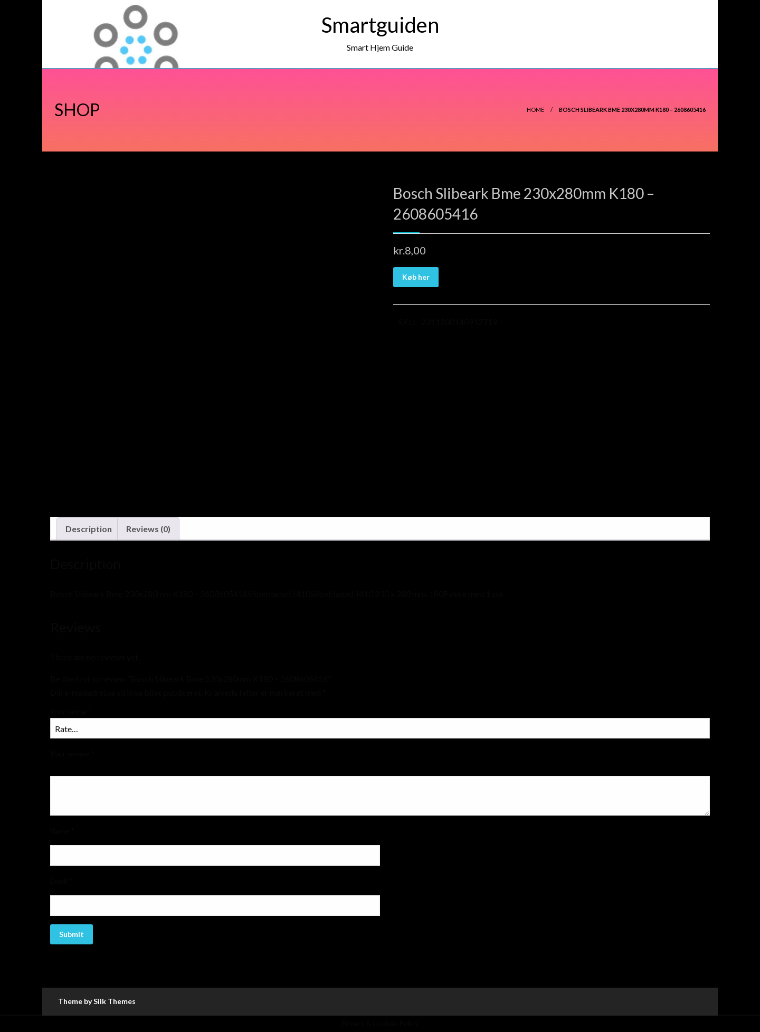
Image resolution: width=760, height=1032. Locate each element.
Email (61, 880)
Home (535, 109)
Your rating (71, 711)
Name (62, 830)
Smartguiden (380, 24)
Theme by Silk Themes (97, 1001)
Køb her (416, 276)
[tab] (88, 529)
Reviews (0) (148, 529)
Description (88, 529)
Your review (72, 753)
